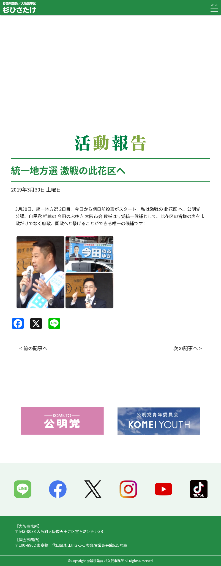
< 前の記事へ (33, 348)
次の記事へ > (187, 348)
